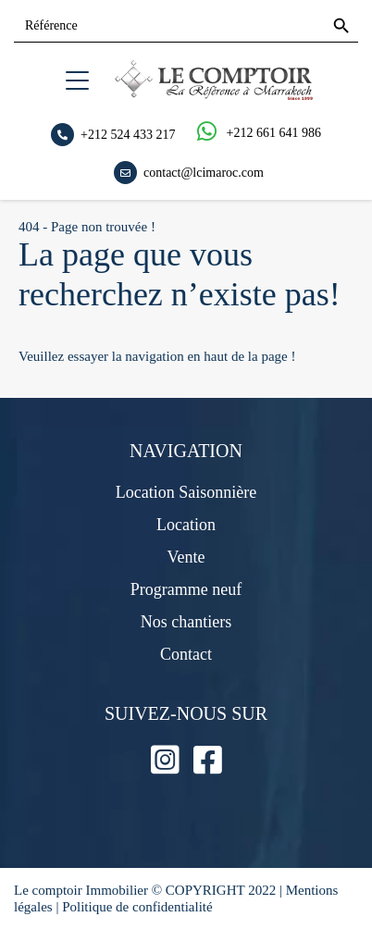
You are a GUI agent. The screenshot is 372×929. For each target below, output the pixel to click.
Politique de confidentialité (137, 906)
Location (186, 524)
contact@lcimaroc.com (203, 172)
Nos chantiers (186, 622)
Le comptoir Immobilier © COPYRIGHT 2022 (146, 890)
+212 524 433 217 (128, 134)
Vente (186, 557)
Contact (186, 654)
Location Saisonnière (186, 492)
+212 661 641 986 (274, 133)
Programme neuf (186, 589)
